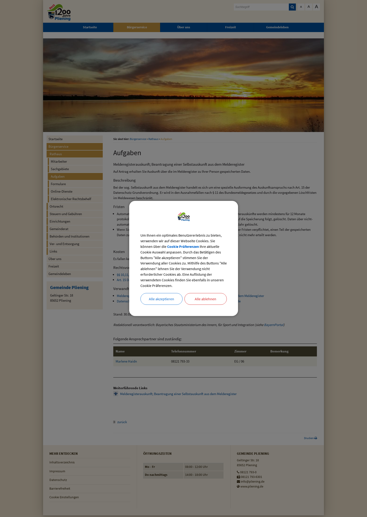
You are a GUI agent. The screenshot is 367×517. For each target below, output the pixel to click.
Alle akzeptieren (161, 299)
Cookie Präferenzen (183, 246)
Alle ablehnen (205, 299)
